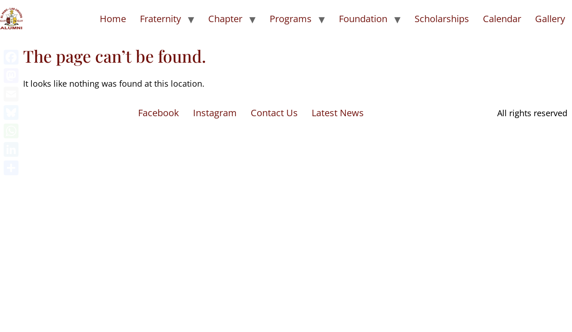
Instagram (215, 113)
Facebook (158, 113)
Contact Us (274, 113)
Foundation (363, 18)
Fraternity (160, 18)
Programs (291, 18)
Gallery (550, 18)
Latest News (338, 113)
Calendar (502, 18)
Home (113, 18)
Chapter (225, 18)
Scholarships (442, 18)
